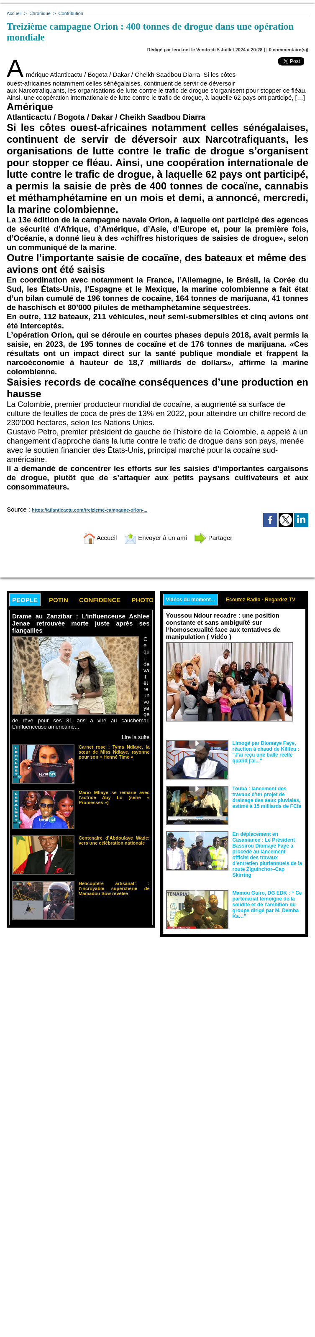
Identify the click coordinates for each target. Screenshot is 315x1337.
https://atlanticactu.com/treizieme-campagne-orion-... (89, 509)
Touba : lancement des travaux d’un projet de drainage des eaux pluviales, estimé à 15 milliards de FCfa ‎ (267, 797)
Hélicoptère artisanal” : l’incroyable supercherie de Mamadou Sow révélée (114, 888)
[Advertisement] (77, 1004)
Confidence (99, 599)
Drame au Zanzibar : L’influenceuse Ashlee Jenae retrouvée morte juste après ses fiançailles (81, 623)
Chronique (40, 13)
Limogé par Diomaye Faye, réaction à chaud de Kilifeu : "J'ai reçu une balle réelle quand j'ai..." (266, 752)
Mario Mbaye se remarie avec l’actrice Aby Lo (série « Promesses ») (114, 797)
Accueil (14, 13)
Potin (58, 599)
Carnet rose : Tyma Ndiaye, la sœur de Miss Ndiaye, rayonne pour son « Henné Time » (114, 751)
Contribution (71, 13)
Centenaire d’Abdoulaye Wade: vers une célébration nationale (114, 840)
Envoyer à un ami (155, 537)
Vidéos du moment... (190, 600)
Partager (213, 537)
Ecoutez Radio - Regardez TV (260, 600)
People (25, 599)
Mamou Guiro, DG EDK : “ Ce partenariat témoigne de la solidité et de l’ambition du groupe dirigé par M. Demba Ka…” (267, 904)
